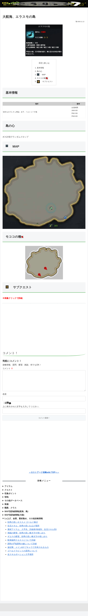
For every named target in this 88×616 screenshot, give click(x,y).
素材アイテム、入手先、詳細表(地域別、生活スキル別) (32, 534)
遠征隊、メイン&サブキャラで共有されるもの (28, 552)
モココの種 (42, 79)
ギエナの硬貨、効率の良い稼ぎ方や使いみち (27, 541)
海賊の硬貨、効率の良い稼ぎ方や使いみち (26, 538)
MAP (44, 75)
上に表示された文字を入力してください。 (21, 411)
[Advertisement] (44, 330)
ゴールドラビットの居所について (22, 556)
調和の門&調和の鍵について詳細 (22, 548)
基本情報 (40, 68)
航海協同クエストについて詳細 (21, 545)
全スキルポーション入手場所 (20, 559)
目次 (41, 63)
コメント (7, 369)
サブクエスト (48, 82)
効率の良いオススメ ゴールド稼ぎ (22, 527)
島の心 (39, 71)
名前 (4, 399)
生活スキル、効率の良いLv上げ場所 (23, 531)
